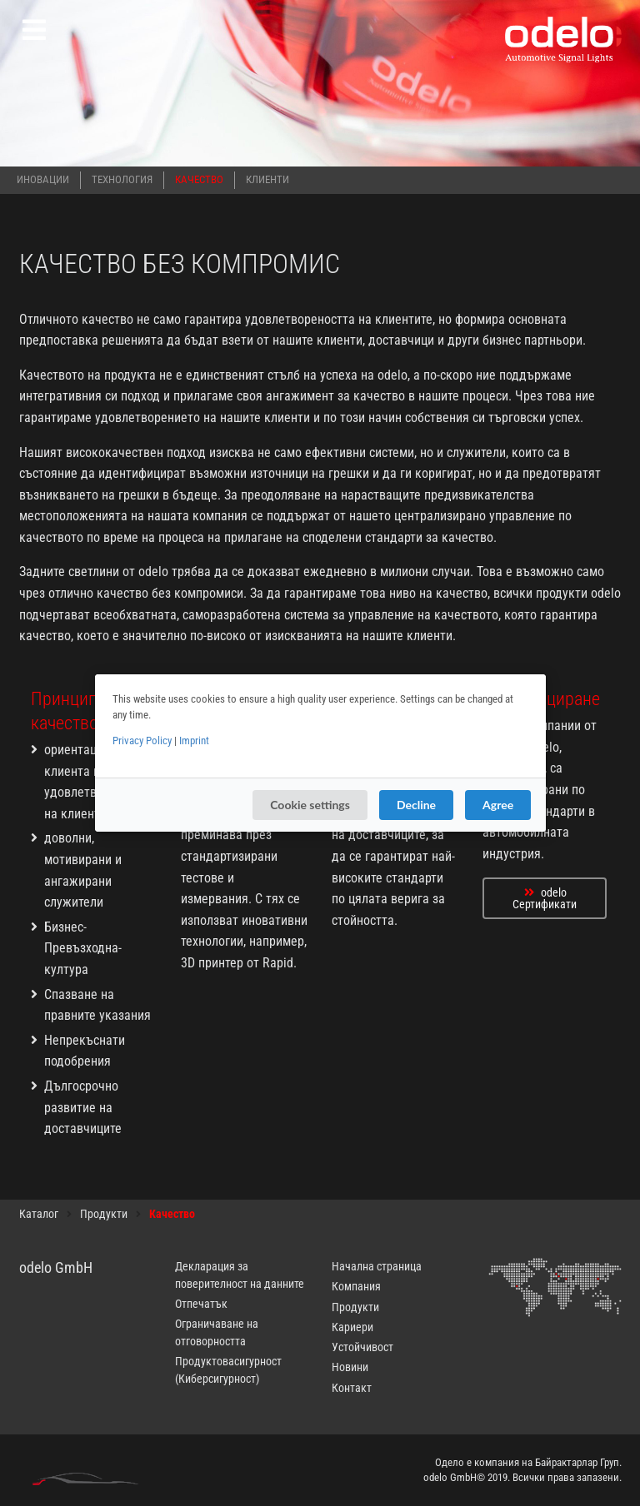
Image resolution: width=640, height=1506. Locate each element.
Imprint (194, 740)
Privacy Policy (142, 740)
